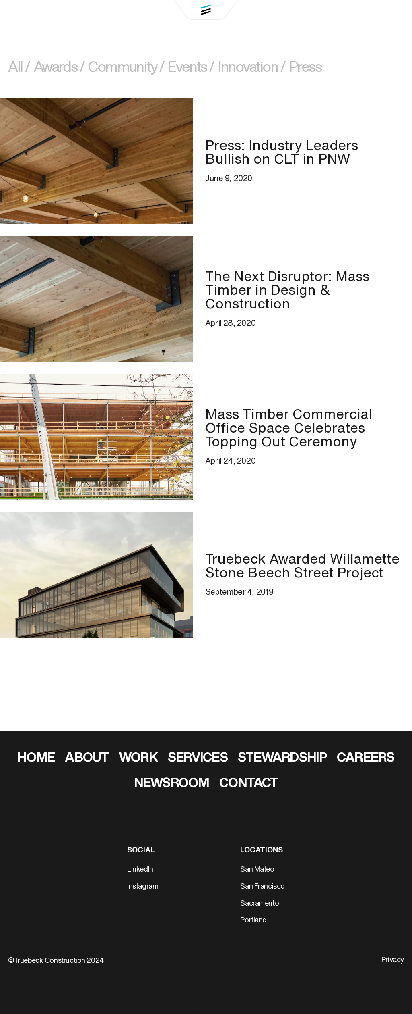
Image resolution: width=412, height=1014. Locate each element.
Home (36, 758)
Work (138, 758)
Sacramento (259, 904)
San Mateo (257, 870)
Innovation (251, 68)
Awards (59, 68)
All (19, 68)
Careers (366, 758)
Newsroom (171, 783)
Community (126, 68)
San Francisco (262, 887)
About (87, 758)
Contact (248, 783)
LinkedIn (140, 870)
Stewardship (282, 758)
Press (305, 68)
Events (191, 68)
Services (198, 758)
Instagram (142, 887)
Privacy (392, 960)
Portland (253, 920)
